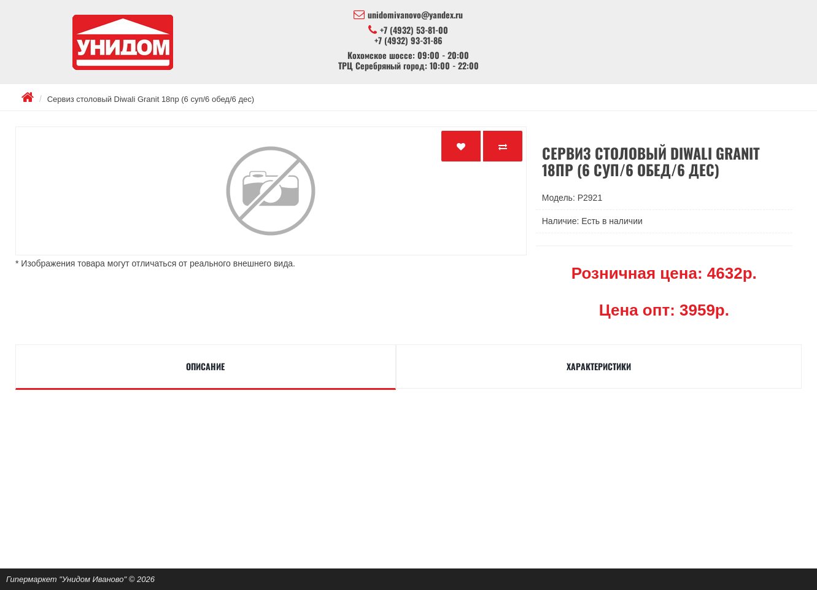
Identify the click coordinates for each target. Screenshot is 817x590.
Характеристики (599, 366)
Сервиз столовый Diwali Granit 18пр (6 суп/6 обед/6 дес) (150, 99)
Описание (205, 366)
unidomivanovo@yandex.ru (408, 14)
